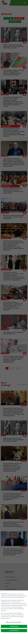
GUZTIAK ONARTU (14, 626)
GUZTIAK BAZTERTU (14, 630)
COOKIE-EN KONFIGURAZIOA (14, 622)
